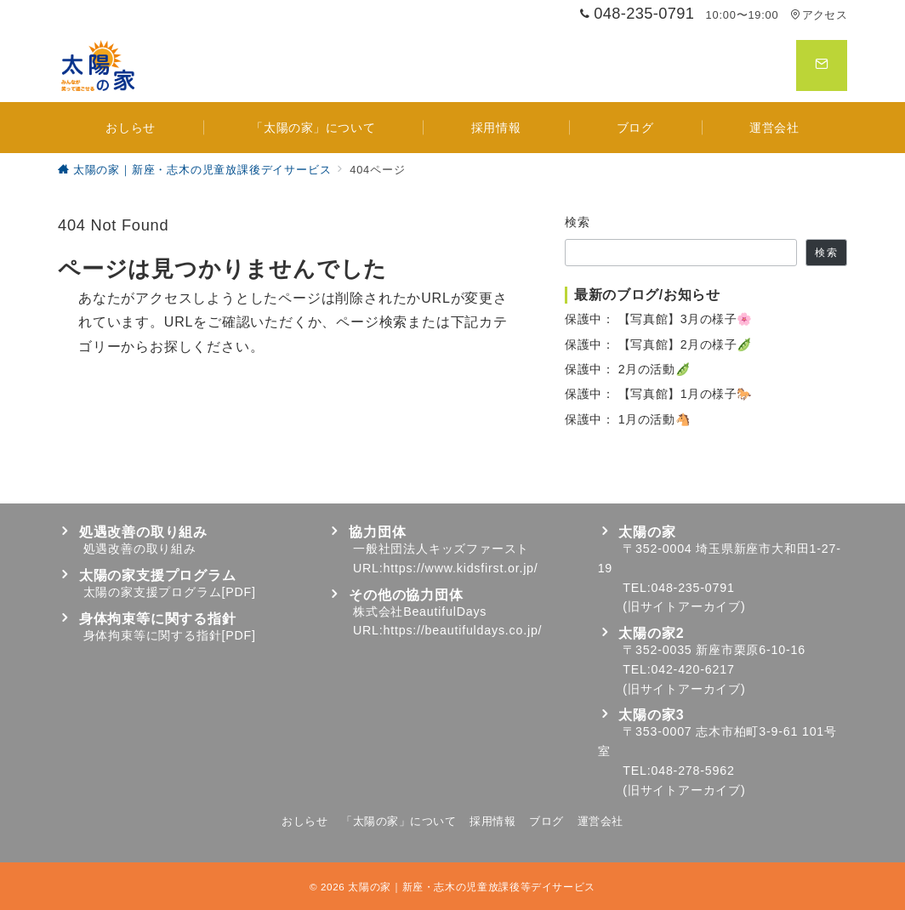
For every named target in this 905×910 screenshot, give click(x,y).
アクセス (818, 15)
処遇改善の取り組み (139, 548)
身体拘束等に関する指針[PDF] (169, 635)
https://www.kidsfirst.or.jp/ (461, 568)
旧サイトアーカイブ (684, 606)
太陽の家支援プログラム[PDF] (169, 592)
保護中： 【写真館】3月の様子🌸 (659, 319)
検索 (578, 222)
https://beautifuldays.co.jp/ (463, 630)
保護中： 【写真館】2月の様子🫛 (659, 344)
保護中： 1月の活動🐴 (628, 419)
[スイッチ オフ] (822, 65)
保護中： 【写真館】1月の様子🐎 (659, 394)
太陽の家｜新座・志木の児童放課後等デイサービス (471, 886)
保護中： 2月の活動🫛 (628, 369)
